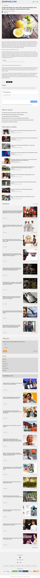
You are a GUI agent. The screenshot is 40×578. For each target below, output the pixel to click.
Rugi (5, 343)
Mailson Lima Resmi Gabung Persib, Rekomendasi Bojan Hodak (23, 181)
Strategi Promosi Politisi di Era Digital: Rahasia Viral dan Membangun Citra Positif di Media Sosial (12, 468)
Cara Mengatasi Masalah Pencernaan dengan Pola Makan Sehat (14, 112)
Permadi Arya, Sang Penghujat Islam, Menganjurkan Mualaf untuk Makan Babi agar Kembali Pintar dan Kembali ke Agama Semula (12, 440)
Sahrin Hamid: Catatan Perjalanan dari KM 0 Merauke (12, 426)
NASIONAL (12, 146)
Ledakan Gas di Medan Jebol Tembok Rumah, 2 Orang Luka (23, 145)
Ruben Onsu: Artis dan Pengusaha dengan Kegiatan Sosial (23, 174)
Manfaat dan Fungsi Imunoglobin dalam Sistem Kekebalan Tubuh (24, 152)
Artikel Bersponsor (12, 565)
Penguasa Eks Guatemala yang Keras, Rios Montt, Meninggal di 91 (24, 137)
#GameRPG (5, 365)
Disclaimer (23, 565)
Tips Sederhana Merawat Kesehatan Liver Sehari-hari (13, 61)
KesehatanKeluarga (31, 87)
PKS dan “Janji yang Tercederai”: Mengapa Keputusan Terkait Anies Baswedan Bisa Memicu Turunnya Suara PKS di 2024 (12, 454)
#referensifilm (5, 363)
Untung (5, 347)
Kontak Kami (34, 565)
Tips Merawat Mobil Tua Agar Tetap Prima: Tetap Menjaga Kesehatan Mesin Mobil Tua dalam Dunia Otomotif (22, 167)
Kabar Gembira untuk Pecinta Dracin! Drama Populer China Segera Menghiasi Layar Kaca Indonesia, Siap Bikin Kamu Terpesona (11, 326)
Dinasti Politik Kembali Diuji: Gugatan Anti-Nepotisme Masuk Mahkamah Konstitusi (12, 398)
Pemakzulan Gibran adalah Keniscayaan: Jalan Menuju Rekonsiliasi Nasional (12, 524)
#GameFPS (5, 370)
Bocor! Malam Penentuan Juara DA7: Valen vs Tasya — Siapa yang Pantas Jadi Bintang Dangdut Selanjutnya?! (13, 240)
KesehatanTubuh (24, 87)
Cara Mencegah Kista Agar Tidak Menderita (10, 116)
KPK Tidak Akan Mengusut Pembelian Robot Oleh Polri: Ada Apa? (12, 510)
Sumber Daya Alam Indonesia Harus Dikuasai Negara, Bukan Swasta (12, 482)
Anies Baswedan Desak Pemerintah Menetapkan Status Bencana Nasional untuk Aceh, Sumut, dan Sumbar (13, 311)
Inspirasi (12, 175)
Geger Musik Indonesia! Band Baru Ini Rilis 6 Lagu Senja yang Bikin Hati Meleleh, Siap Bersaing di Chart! (13, 226)
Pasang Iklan (18, 565)
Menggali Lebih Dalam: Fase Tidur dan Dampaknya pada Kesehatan (15, 118)
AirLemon (4, 87)
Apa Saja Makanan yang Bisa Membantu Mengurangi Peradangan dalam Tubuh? (18, 119)
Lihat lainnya (35, 203)
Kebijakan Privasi (29, 565)
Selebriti (12, 131)
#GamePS (4, 361)
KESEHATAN (6, 5)
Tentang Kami (5, 565)
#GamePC (4, 359)
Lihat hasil (35, 351)
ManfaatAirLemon (10, 87)
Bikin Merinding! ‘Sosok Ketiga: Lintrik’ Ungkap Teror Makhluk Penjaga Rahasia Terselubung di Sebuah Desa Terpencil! (12, 283)
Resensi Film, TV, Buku (15, 161)
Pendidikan (13, 153)
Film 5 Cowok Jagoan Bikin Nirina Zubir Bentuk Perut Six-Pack (23, 130)
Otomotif (12, 168)
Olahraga (12, 190)
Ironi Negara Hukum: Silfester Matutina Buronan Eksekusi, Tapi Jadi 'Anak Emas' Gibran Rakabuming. (12, 411)
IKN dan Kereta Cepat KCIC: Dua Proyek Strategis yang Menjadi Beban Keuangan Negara (13, 496)
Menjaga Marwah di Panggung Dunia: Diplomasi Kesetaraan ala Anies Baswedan (12, 384)
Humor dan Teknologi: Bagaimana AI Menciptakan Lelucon (22, 196)
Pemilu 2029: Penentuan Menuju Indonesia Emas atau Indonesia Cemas (13, 539)
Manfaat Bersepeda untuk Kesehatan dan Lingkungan (13, 114)
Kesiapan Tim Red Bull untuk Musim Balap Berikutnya (22, 189)
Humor (12, 197)
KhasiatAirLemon (17, 87)
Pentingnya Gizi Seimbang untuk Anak (9, 121)
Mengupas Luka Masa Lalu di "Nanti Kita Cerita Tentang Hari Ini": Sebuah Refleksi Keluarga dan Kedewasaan (24, 160)
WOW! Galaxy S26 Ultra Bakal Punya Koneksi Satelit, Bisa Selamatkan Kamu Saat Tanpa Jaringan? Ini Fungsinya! (12, 297)
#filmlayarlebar (6, 368)
